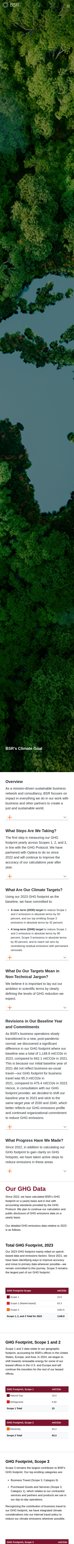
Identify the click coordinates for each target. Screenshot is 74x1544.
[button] (14, 782)
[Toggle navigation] (67, 5)
